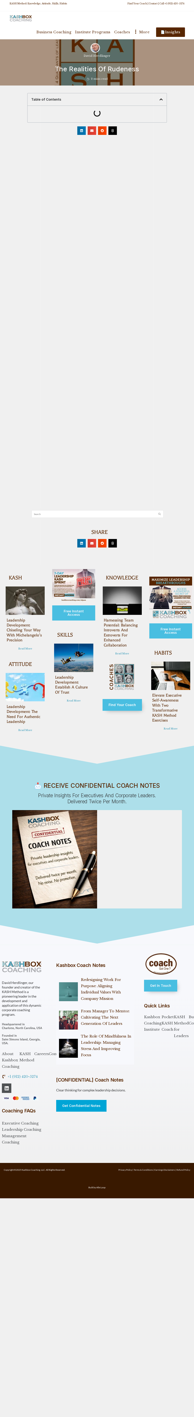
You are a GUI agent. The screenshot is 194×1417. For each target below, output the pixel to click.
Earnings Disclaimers (164, 1169)
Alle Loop (101, 1186)
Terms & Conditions (143, 1169)
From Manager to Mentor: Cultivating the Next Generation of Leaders (105, 1016)
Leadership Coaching (21, 1129)
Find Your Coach (137, 3)
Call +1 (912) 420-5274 (171, 3)
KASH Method (26, 1056)
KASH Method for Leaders (181, 1025)
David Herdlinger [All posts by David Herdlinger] (97, 56)
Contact (153, 3)
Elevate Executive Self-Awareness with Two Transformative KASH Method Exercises (169, 705)
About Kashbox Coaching (10, 1059)
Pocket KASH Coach (168, 1022)
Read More (25, 648)
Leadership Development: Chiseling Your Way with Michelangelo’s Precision (24, 630)
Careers (41, 1053)
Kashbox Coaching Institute (153, 1022)
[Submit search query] (159, 514)
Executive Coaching (20, 1122)
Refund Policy (183, 1169)
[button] (161, 99)
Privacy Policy (125, 1169)
